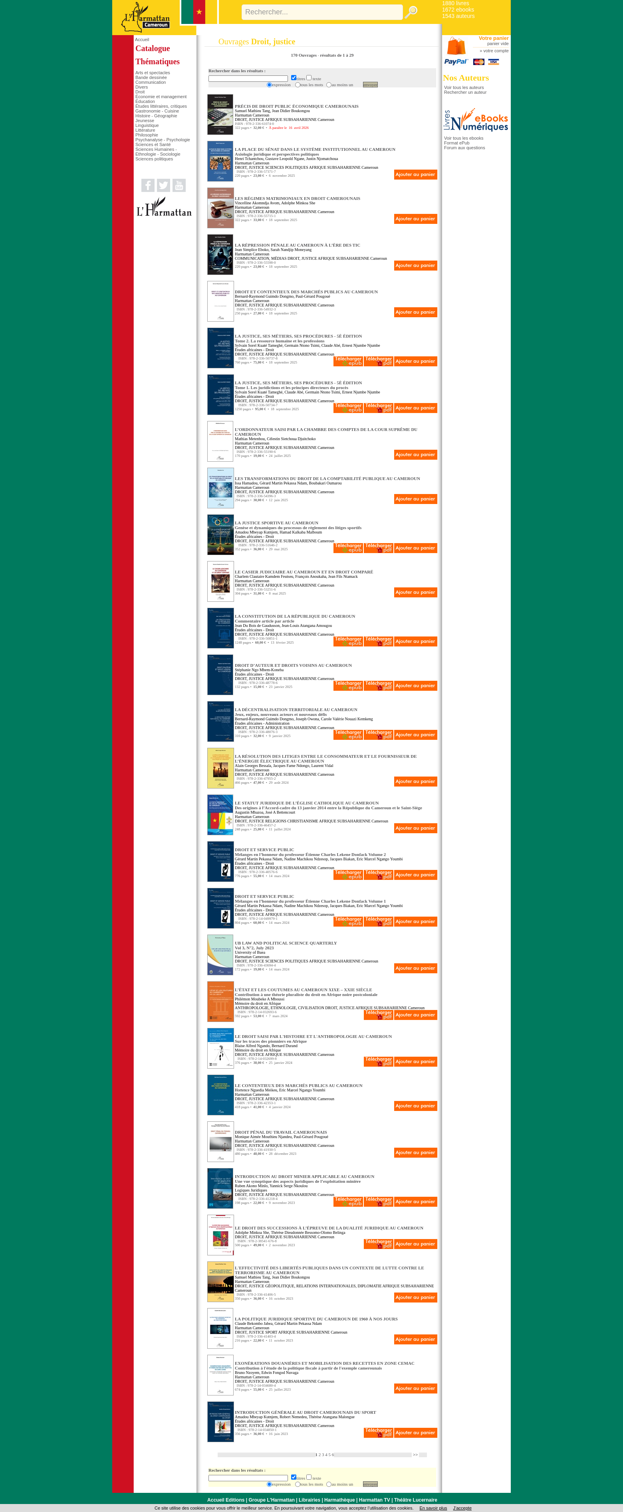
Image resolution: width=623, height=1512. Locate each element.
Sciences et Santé (153, 144)
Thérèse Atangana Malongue (332, 1417)
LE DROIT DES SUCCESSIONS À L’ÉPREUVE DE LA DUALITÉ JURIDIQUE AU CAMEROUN (329, 1227)
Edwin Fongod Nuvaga (279, 1372)
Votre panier (494, 38)
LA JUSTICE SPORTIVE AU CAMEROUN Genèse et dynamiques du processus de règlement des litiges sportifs (298, 525)
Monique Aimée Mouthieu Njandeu (263, 1136)
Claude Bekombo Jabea (253, 1323)
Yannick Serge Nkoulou (289, 1186)
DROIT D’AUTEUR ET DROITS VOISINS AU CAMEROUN (293, 665)
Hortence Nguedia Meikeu (256, 1090)
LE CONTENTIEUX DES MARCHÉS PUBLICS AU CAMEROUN (299, 1085)
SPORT (271, 1332)
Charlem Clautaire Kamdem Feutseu (264, 576)
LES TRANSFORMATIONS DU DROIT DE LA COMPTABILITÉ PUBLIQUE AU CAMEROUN (327, 478)
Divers (141, 87)
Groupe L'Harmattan (271, 1500)
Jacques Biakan (342, 859)
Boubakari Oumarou (325, 483)
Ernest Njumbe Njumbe (361, 345)
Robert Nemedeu (293, 1417)
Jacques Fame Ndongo (291, 765)
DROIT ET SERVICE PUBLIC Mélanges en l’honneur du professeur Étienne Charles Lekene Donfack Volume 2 (310, 852)
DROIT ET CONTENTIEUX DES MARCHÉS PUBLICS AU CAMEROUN (306, 291)
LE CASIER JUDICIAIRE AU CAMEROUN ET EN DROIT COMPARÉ (304, 571)
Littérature (145, 130)
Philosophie (146, 134)
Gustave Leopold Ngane (285, 158)
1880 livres (455, 3)
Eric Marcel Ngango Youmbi (380, 859)
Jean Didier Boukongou (291, 111)
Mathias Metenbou (250, 439)
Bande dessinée (151, 77)
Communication (150, 82)
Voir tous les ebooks (463, 138)
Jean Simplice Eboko (251, 249)
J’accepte (462, 1508)
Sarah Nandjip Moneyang (291, 249)
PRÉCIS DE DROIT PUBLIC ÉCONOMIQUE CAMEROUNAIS (297, 106)
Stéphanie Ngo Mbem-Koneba (259, 670)
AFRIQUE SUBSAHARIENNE (291, 119)
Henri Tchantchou (249, 158)
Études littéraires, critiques (161, 106)
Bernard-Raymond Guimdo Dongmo (264, 296)
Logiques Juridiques (251, 1190)
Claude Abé (330, 345)
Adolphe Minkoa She (298, 203)
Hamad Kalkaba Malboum (301, 532)
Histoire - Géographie (156, 115)
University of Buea (250, 952)
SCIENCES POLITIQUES (286, 167)
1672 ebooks (458, 9)
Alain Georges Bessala (253, 765)
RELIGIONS (275, 821)
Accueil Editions (225, 1500)
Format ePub (457, 142)
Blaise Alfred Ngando (252, 1046)
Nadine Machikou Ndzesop (306, 859)
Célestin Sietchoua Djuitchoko (291, 439)
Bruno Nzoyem (247, 1372)
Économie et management (161, 96)
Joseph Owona (307, 719)
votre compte (496, 50)
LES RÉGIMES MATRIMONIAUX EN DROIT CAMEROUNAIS (297, 198)
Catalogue (152, 48)
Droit (140, 91)
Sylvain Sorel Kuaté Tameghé (258, 345)
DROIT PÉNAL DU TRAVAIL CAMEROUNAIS (281, 1132)
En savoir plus (433, 1508)
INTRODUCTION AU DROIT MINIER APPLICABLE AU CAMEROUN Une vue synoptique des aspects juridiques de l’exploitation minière (304, 1179)
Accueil (142, 39)
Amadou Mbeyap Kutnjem (256, 532)
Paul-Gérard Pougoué (313, 296)
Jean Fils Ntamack (343, 576)
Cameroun (325, 119)
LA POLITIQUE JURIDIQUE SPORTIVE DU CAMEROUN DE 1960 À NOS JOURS (316, 1318)
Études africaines (248, 350)
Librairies (309, 1500)
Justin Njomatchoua (322, 158)
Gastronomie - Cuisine (157, 111)
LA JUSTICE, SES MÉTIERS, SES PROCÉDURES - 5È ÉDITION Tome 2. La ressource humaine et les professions (298, 338)
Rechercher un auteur (465, 92)
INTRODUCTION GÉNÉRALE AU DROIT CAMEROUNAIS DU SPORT (305, 1412)
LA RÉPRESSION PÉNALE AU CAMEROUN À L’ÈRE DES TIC (297, 245)
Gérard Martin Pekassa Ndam (283, 483)
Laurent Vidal (322, 765)
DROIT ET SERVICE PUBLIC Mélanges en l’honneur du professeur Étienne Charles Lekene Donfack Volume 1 (310, 898)
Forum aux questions (464, 147)
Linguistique (147, 125)
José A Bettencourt (280, 812)
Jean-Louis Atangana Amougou (307, 625)
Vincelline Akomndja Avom (257, 203)
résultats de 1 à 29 (336, 55)
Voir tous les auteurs (464, 87)
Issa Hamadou (246, 483)
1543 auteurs (458, 16)
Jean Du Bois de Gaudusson (257, 625)
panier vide (498, 43)
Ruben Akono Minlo (251, 1186)
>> (415, 1454)
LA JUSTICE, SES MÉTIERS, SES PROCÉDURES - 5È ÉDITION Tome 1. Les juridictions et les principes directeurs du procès (298, 385)
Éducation (145, 101)
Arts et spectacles (152, 72)
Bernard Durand (285, 1046)
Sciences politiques (154, 158)
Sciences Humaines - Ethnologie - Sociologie (158, 151)
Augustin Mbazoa (249, 812)
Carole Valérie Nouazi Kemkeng (347, 719)
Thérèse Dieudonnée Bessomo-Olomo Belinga (308, 1232)
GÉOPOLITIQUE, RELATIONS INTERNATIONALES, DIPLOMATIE (323, 1286)
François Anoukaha (310, 576)
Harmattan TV (374, 1500)
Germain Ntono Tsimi (301, 345)
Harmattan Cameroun (252, 115)
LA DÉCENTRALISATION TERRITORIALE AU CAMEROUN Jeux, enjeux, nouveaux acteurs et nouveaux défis (296, 712)
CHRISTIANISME (302, 821)
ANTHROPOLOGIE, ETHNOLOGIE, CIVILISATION (279, 1008)
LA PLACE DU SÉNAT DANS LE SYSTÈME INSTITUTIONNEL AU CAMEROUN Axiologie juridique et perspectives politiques (315, 151)
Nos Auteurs (466, 78)
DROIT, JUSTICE (249, 119)
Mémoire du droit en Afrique (258, 1003)
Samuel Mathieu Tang (252, 111)
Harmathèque (339, 1500)
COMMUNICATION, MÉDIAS (260, 258)
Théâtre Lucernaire (415, 1500)
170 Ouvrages (304, 55)
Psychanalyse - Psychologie (162, 139)
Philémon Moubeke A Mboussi (259, 999)
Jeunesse (144, 120)
